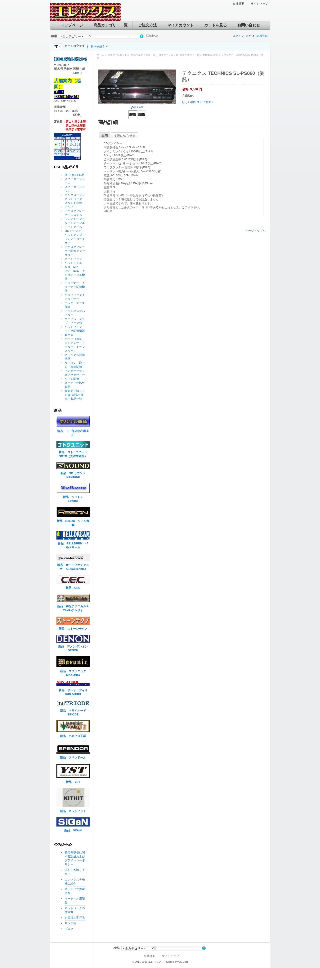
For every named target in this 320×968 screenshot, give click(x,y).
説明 (105, 135)
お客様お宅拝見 (75, 917)
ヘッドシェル (73, 263)
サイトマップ (259, 3)
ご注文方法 (147, 25)
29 (63, 154)
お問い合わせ (248, 25)
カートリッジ (75, 259)
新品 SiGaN (73, 830)
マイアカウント (180, 25)
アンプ (69, 207)
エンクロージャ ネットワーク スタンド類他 (76, 199)
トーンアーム (73, 227)
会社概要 (238, 3)
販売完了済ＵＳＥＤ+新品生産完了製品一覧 (131, 55)
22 (63, 151)
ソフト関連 (72, 378)
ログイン (238, 36)
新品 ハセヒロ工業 (73, 736)
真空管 (69, 335)
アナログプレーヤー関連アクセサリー (75, 251)
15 (63, 147)
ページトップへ (255, 230)
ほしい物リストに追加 (196, 102)
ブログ (69, 928)
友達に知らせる (125, 135)
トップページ (71, 25)
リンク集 (70, 923)
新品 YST (73, 782)
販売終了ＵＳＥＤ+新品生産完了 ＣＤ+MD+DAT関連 (188, 55)
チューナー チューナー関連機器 (75, 287)
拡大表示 (138, 107)
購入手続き (98, 46)
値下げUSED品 (74, 175)
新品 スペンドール (73, 757)
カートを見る (215, 25)
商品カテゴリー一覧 (111, 25)
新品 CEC (74, 588)
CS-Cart (183, 961)
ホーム (100, 55)
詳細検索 (152, 36)
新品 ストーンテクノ (73, 628)
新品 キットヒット (73, 811)
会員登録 (262, 36)
